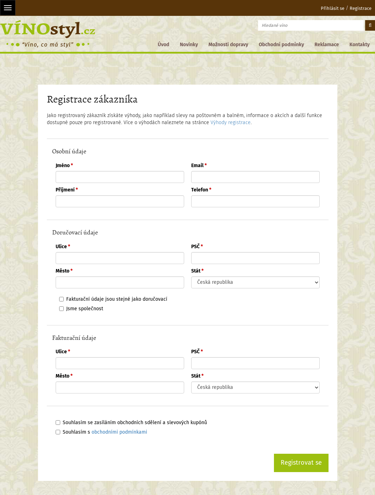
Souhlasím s (105, 432)
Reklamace (326, 45)
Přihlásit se (328, 8)
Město (64, 271)
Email (199, 166)
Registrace (360, 8)
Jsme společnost (84, 309)
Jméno (64, 166)
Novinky (189, 45)
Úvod (163, 45)
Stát (197, 271)
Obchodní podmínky (281, 45)
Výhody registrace (231, 123)
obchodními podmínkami (119, 432)
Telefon (201, 190)
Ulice (63, 247)
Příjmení (67, 190)
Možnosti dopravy (228, 45)
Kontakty (359, 45)
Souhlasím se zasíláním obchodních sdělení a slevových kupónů (135, 423)
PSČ (197, 247)
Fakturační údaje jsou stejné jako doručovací (116, 299)
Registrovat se (301, 462)
